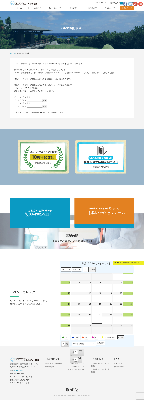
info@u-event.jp (40, 112)
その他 (116, 360)
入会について (110, 8)
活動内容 (73, 8)
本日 (92, 270)
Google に (77, 353)
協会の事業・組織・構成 (53, 364)
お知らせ (37, 8)
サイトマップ (119, 364)
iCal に (76, 361)
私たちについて (55, 8)
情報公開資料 (50, 367)
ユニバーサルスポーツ (76, 370)
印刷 (65, 345)
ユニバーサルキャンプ (76, 367)
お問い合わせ (127, 8)
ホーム (19, 8)
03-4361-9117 (19, 371)
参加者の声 (92, 8)
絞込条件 (100, 344)
